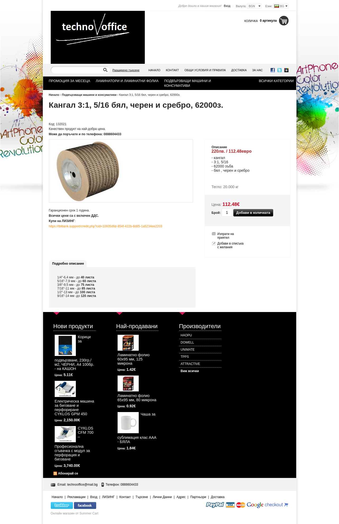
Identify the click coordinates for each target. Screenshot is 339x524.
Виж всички (190, 371)
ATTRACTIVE (190, 364)
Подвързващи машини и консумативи (89, 94)
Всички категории (276, 81)
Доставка (239, 70)
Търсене (142, 497)
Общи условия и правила (205, 70)
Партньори (198, 497)
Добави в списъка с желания (230, 245)
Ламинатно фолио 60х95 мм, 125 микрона (134, 359)
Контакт (172, 70)
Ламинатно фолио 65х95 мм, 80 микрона (137, 398)
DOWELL (187, 342)
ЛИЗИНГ (108, 497)
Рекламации (76, 497)
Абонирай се (68, 473)
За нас (257, 70)
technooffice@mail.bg (82, 484)
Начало (154, 70)
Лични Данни (162, 497)
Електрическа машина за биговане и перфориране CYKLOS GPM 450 (74, 407)
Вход (227, 5)
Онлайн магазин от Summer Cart (75, 513)
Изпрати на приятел (225, 236)
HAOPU (186, 335)
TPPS (185, 357)
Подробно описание (68, 263)
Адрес (181, 497)
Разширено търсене (126, 70)
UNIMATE (188, 349)
